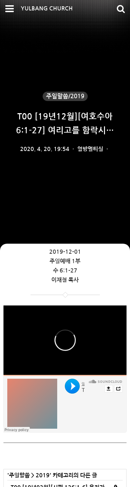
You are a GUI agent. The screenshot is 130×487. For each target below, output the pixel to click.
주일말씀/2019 (65, 96)
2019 (43, 475)
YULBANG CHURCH (47, 8)
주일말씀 (19, 475)
